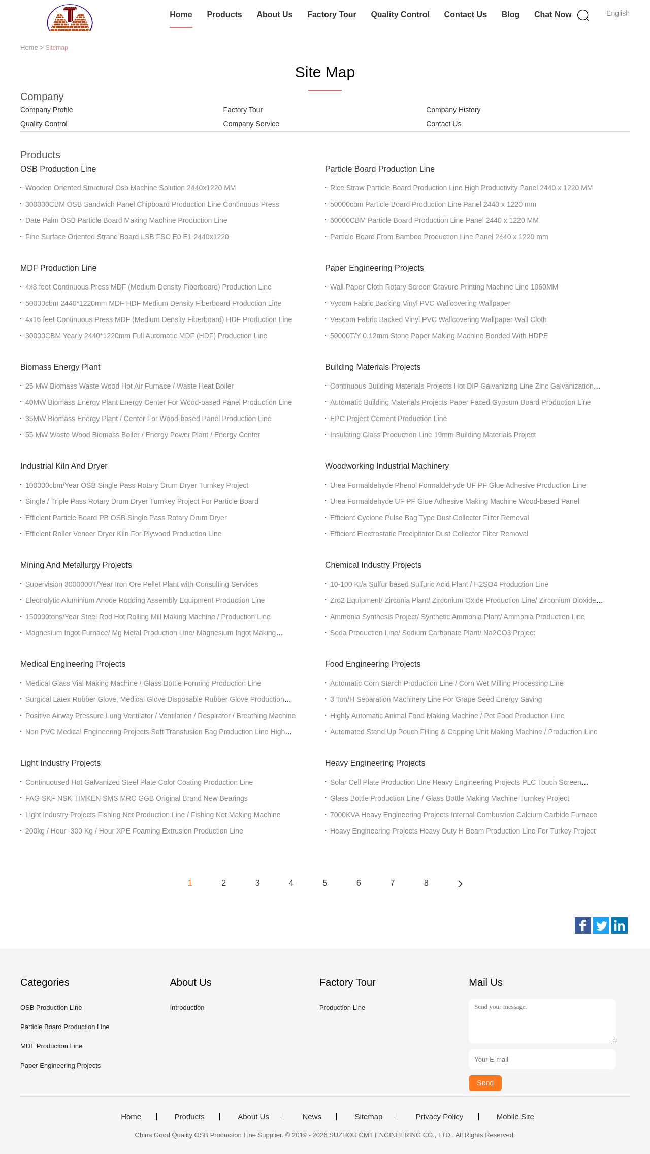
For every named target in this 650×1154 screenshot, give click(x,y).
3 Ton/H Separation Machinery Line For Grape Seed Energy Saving (436, 699)
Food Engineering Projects (373, 664)
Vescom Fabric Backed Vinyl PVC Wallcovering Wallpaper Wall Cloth (438, 319)
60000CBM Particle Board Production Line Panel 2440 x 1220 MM (434, 220)
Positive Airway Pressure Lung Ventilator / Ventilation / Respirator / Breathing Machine (160, 716)
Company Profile (46, 110)
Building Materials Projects (373, 367)
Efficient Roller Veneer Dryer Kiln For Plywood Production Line (123, 534)
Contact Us (465, 14)
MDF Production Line (58, 268)
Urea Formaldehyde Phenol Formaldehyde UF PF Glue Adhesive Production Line (458, 485)
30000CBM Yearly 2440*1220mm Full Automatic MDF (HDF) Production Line (146, 336)
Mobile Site (515, 1116)
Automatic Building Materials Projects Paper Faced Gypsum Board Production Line (460, 402)
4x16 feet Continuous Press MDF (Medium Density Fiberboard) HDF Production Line (158, 319)
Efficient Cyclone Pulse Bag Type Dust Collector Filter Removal (429, 518)
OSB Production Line (58, 169)
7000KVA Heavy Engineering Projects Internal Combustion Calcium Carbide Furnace (463, 815)
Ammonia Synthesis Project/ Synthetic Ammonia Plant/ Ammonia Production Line (457, 617)
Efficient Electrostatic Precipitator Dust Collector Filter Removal (429, 534)
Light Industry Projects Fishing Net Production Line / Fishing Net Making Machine (153, 815)
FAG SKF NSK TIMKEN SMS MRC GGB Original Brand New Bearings (136, 798)
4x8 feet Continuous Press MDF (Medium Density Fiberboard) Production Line (148, 287)
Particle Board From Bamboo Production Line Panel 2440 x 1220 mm (439, 237)
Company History (453, 110)
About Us (274, 14)
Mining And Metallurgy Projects (76, 565)
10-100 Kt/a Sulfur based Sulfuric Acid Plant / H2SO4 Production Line (439, 584)
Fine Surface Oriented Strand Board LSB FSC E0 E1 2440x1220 (127, 237)
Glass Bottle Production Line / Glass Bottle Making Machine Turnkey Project (449, 798)
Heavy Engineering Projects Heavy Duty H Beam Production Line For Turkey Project (463, 831)
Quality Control (400, 14)
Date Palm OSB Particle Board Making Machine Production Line (126, 220)
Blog (511, 14)
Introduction (187, 1007)
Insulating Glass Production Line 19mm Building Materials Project (433, 435)
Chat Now (553, 14)
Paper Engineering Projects (374, 268)
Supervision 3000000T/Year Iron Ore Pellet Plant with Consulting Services (141, 584)
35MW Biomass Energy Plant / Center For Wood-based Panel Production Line (148, 418)
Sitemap (368, 1116)
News (311, 1116)
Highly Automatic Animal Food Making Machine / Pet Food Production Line (447, 716)
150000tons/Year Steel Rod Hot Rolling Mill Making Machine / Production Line (148, 617)
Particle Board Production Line (380, 169)
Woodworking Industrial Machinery (387, 466)
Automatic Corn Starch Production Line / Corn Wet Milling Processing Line (447, 683)
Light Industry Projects (60, 763)
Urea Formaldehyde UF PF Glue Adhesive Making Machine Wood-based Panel (454, 501)
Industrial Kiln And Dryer (64, 466)
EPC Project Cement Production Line (388, 418)
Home (181, 14)
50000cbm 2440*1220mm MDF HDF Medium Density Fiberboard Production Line (153, 303)
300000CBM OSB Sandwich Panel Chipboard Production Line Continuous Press (152, 204)
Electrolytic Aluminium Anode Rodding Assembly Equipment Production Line (145, 600)
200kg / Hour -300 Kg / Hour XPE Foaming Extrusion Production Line (134, 831)
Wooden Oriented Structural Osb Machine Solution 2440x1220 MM (130, 188)
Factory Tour (331, 14)
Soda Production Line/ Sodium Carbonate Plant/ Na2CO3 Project (432, 633)
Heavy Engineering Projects (375, 763)
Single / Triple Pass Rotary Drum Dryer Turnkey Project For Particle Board (141, 501)
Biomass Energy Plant (60, 367)
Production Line (342, 1007)
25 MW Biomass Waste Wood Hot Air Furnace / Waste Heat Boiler (129, 386)
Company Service (251, 124)
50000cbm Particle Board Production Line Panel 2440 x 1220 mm (433, 204)
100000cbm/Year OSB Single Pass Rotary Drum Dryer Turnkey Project (136, 485)
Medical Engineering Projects (72, 664)
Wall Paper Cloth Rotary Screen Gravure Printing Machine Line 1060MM (444, 287)
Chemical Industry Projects (373, 565)
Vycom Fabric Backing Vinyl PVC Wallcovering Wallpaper (420, 303)
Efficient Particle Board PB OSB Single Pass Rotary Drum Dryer (126, 518)
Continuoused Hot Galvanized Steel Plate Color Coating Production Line (139, 782)
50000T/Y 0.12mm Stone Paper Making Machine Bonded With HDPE (439, 336)
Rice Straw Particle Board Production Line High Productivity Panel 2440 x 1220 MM (461, 188)
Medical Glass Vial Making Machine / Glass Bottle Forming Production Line (143, 683)
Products (224, 14)
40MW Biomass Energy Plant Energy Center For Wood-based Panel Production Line (158, 402)
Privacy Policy (439, 1116)
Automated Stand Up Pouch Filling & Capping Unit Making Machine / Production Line (464, 732)
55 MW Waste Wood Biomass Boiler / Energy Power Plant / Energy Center (142, 435)
